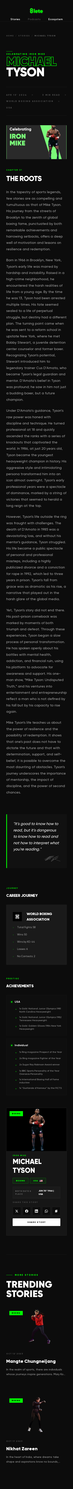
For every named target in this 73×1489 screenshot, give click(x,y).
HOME (10, 35)
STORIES (24, 35)
